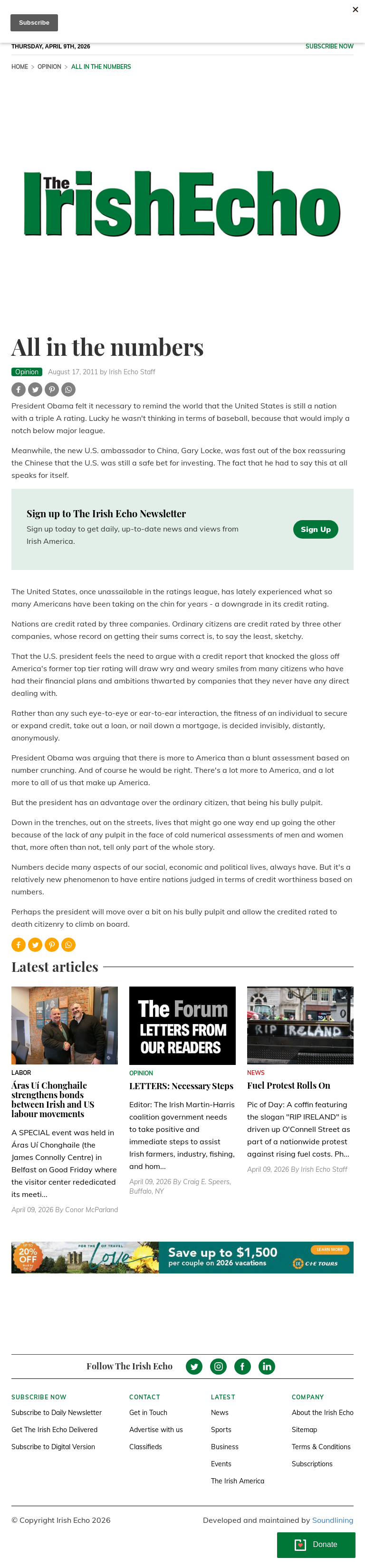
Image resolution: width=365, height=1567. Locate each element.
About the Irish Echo (323, 1412)
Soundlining (333, 1520)
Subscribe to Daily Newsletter (56, 1412)
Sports (221, 1429)
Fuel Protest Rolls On (288, 1085)
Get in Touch (148, 1412)
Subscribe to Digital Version (53, 1447)
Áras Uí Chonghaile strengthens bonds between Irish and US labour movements (53, 1099)
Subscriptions (312, 1464)
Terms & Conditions (321, 1447)
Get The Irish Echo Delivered (54, 1429)
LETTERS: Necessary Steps (181, 1086)
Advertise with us (156, 1429)
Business (225, 1447)
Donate (325, 1544)
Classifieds (145, 1447)
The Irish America (237, 1481)
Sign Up (316, 529)
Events (221, 1464)
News (220, 1412)
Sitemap (304, 1429)
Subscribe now (330, 46)
